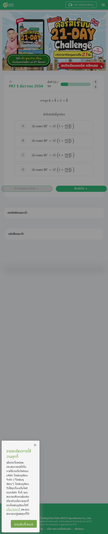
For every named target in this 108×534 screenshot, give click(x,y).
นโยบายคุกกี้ (13, 509)
